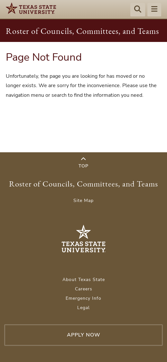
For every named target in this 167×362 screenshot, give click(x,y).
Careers (83, 289)
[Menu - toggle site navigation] (154, 10)
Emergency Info (83, 298)
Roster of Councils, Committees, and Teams (82, 30)
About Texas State (83, 280)
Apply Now (83, 334)
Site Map (83, 200)
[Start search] (137, 10)
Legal (83, 308)
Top (83, 162)
